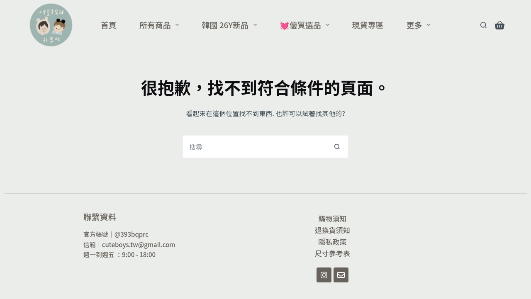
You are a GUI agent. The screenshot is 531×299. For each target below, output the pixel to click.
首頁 (109, 24)
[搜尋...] (254, 146)
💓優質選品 (306, 24)
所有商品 (161, 24)
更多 (420, 24)
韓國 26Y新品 (231, 24)
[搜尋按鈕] (337, 146)
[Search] (483, 25)
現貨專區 (368, 24)
